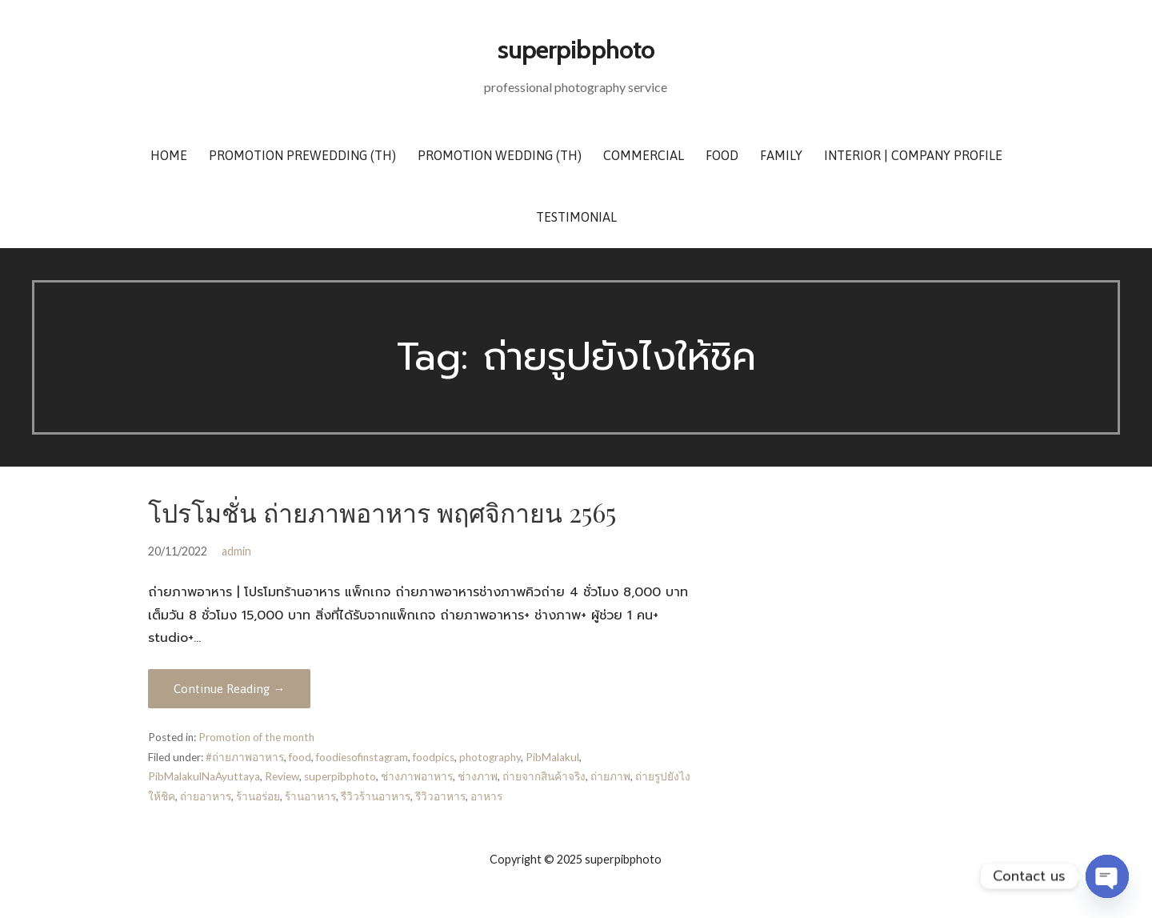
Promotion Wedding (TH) (500, 155)
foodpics (433, 757)
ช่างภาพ (478, 776)
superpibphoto (576, 49)
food (300, 757)
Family (781, 155)
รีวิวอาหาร (440, 796)
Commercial (643, 155)
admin (236, 551)
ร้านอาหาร (310, 796)
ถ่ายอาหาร (205, 796)
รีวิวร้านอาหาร (375, 796)
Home (168, 155)
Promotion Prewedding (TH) (302, 155)
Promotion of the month (256, 737)
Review (282, 776)
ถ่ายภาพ (610, 776)
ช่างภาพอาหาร (417, 776)
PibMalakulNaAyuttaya (204, 776)
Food (722, 155)
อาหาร (486, 796)
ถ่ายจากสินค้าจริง (544, 776)
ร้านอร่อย (258, 796)
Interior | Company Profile (913, 155)
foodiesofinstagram (362, 757)
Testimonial (576, 217)
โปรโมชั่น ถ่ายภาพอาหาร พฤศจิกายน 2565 (382, 512)
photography (490, 757)
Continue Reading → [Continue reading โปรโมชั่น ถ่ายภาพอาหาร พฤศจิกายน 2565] (229, 689)
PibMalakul (552, 757)
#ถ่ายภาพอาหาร (245, 757)
